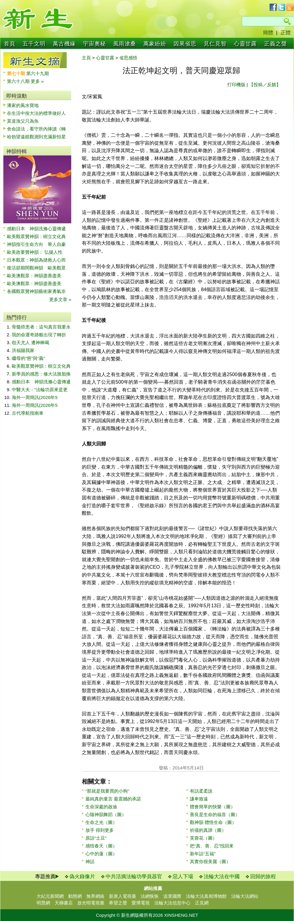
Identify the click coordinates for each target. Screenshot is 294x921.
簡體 (268, 33)
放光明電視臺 (90, 902)
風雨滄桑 (124, 44)
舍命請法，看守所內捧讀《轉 (36, 128)
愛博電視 (141, 902)
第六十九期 (37, 73)
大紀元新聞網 (50, 896)
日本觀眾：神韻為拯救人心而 (36, 259)
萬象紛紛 (154, 44)
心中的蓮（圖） (101, 853)
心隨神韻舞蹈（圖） (105, 814)
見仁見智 (215, 44)
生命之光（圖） (101, 822)
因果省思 (185, 44)
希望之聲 (118, 902)
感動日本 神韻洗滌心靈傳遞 (36, 228)
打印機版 (236, 84)
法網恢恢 (150, 896)
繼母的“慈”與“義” (28, 358)
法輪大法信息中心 (172, 902)
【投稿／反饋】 (265, 84)
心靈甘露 (245, 44)
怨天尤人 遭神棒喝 (30, 342)
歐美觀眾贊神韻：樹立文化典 (36, 236)
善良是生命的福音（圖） (215, 814)
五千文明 (34, 44)
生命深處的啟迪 (101, 806)
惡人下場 (183, 876)
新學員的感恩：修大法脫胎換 (41, 373)
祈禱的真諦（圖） (208, 830)
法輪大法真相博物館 (206, 896)
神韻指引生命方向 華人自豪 (36, 244)
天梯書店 (64, 902)
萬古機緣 (64, 44)
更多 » (37, 81)
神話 (89, 861)
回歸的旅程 (263, 876)
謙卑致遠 (199, 798)
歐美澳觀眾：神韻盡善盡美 (36, 275)
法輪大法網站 (244, 896)
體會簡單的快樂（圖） (212, 806)
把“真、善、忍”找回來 (212, 845)
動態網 (75, 896)
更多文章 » (60, 299)
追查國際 (172, 896)
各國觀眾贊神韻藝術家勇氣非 (36, 291)
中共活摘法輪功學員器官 (134, 876)
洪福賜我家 (23, 350)
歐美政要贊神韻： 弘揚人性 (34, 252)
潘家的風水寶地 (23, 105)
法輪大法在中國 (222, 876)
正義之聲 (275, 44)
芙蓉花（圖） (203, 838)
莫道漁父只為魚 (23, 121)
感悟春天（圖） (101, 845)
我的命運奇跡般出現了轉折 (39, 334)
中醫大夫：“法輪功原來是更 (40, 389)
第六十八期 (19, 81)
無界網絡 (95, 896)
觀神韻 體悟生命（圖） (213, 822)
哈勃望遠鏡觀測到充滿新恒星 (36, 136)
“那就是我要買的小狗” (107, 791)
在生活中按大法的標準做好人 (36, 113)
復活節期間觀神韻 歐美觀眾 (36, 267)
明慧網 (43, 902)
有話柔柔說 (201, 791)
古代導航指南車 (27, 413)
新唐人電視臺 (122, 896)
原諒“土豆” (96, 838)
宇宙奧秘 (94, 44)
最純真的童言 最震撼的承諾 (113, 798)
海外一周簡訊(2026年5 (35, 397)
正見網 (202, 902)
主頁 (86, 57)
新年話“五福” (203, 853)
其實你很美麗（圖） (210, 861)
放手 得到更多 (99, 830)
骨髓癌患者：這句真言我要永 (41, 326)
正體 (285, 33)
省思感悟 (128, 57)
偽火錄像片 (82, 876)
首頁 (9, 44)
